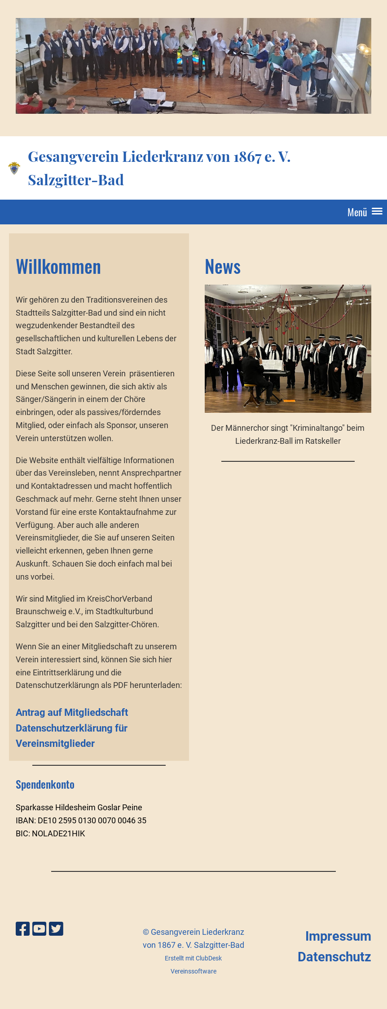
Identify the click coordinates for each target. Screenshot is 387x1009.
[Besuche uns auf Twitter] (56, 929)
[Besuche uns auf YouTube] (39, 929)
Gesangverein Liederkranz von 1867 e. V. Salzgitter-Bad (159, 167)
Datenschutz (334, 956)
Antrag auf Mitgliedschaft (72, 712)
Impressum (338, 936)
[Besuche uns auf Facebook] (23, 929)
